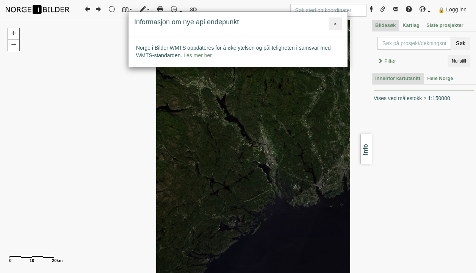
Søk (460, 43)
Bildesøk (385, 25)
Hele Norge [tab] (440, 78)
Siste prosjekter (444, 25)
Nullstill (459, 61)
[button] (425, 9)
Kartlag (411, 25)
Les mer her (197, 55)
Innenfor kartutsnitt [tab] (397, 78)
